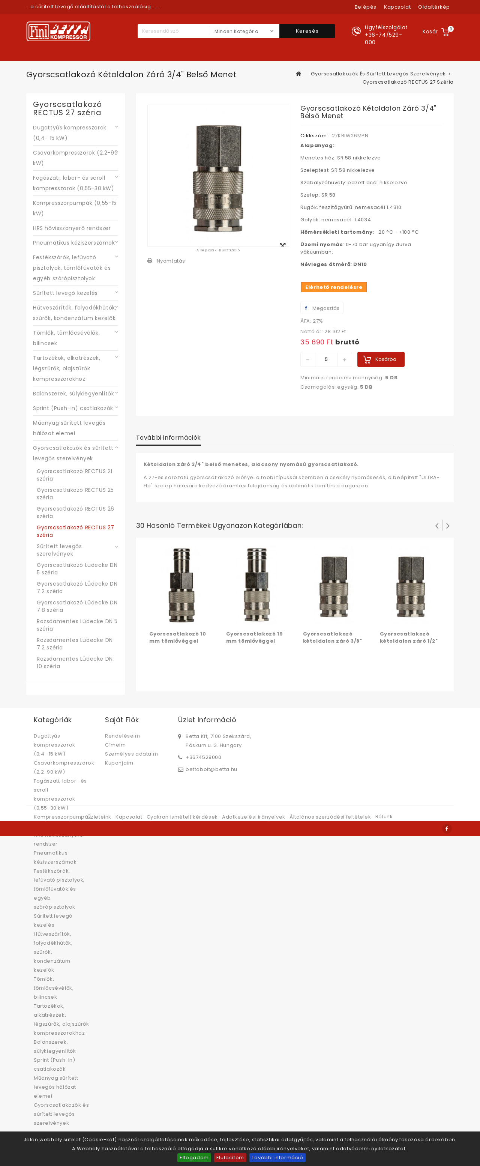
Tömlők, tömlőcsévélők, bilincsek (66, 338)
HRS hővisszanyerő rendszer (72, 228)
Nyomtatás (171, 260)
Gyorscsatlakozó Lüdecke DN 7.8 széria (77, 606)
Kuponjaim (119, 762)
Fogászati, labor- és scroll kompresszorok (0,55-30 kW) (73, 183)
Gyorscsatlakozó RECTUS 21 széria (74, 474)
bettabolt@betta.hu (211, 768)
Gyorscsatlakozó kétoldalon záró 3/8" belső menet (332, 641)
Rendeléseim (122, 735)
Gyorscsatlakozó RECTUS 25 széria (75, 493)
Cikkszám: (314, 135)
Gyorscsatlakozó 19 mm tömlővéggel (254, 637)
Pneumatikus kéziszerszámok (74, 242)
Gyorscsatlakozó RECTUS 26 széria (75, 512)
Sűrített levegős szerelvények (59, 549)
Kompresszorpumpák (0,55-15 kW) (75, 208)
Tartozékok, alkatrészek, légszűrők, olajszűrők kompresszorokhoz (66, 368)
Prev (436, 525)
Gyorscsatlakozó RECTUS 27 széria (75, 531)
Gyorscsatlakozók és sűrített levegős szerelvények (73, 453)
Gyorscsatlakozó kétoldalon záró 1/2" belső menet (409, 641)
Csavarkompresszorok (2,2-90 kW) (75, 158)
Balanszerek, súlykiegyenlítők (73, 393)
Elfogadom (194, 1157)
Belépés (365, 7)
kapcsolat (397, 7)
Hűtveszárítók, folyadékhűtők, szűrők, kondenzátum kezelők (74, 313)
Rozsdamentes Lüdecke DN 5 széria (77, 625)
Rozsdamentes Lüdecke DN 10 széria (75, 662)
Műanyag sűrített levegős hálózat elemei (69, 428)
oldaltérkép (434, 7)
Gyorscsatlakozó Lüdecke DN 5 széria (77, 568)
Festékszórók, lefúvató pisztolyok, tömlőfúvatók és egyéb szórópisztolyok (72, 268)
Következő (448, 525)
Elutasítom (230, 1157)
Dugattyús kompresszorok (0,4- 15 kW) (69, 133)
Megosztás (321, 308)
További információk (168, 437)
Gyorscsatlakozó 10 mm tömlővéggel (177, 637)
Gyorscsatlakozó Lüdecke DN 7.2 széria (77, 587)
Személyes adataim (131, 753)
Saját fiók (122, 719)
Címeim (115, 744)
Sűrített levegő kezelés (65, 293)
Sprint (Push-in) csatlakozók (73, 408)
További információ (277, 1157)
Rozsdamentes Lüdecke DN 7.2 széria (75, 643)
